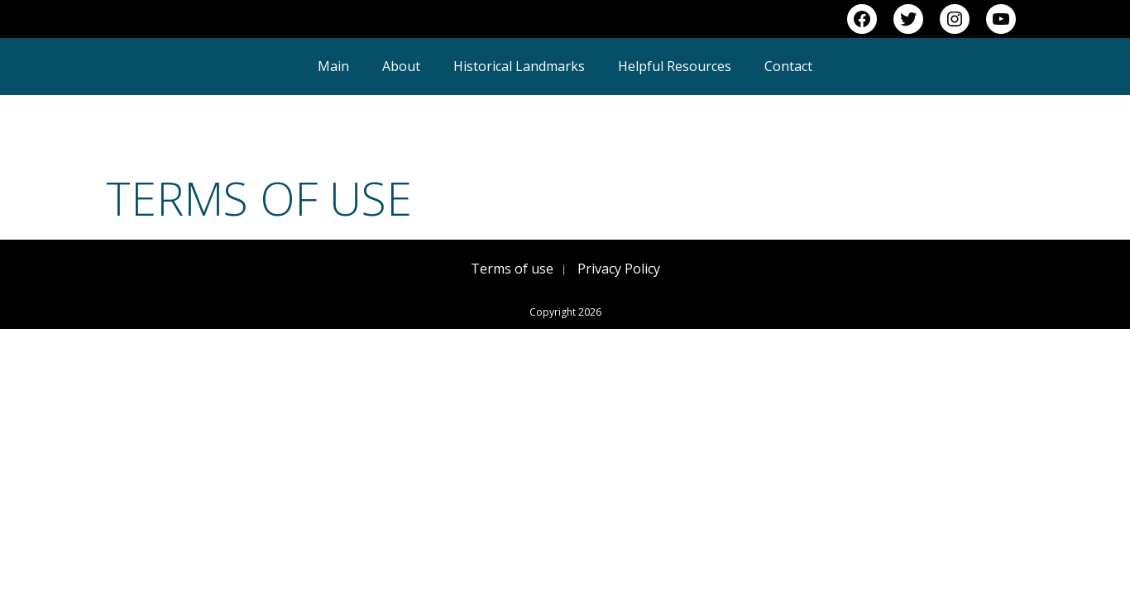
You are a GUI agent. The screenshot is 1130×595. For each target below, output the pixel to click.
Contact (788, 66)
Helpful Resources (674, 66)
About (401, 66)
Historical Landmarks (519, 66)
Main (333, 66)
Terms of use (512, 268)
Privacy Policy (618, 268)
